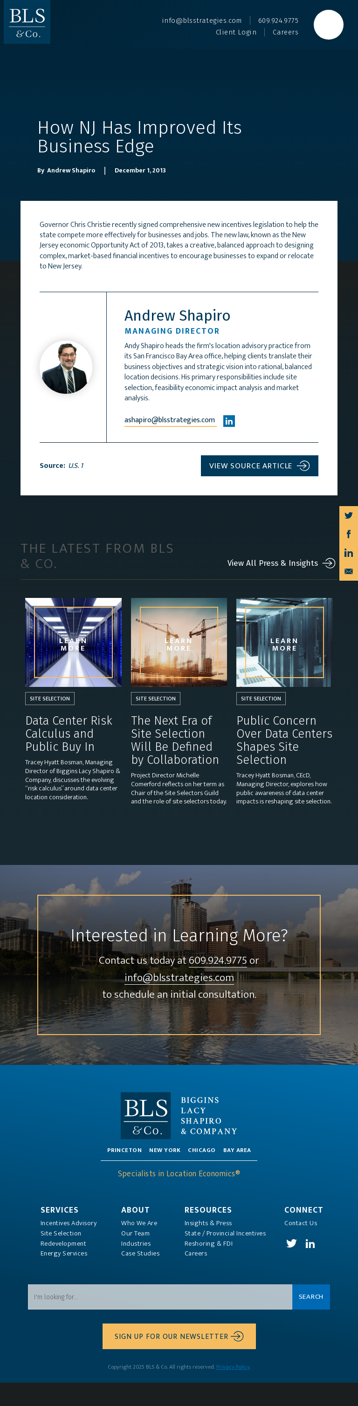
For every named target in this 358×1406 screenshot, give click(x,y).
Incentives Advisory (69, 1246)
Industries (136, 1266)
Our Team (135, 1256)
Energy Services (64, 1277)
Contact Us (300, 1246)
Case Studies (140, 1277)
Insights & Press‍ (208, 1246)
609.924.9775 (218, 984)
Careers (196, 1277)
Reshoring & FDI (209, 1266)
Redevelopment (64, 1266)
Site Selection (61, 1256)
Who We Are (139, 1246)
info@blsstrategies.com (179, 1001)
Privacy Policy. (233, 1390)
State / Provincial (225, 1256)
